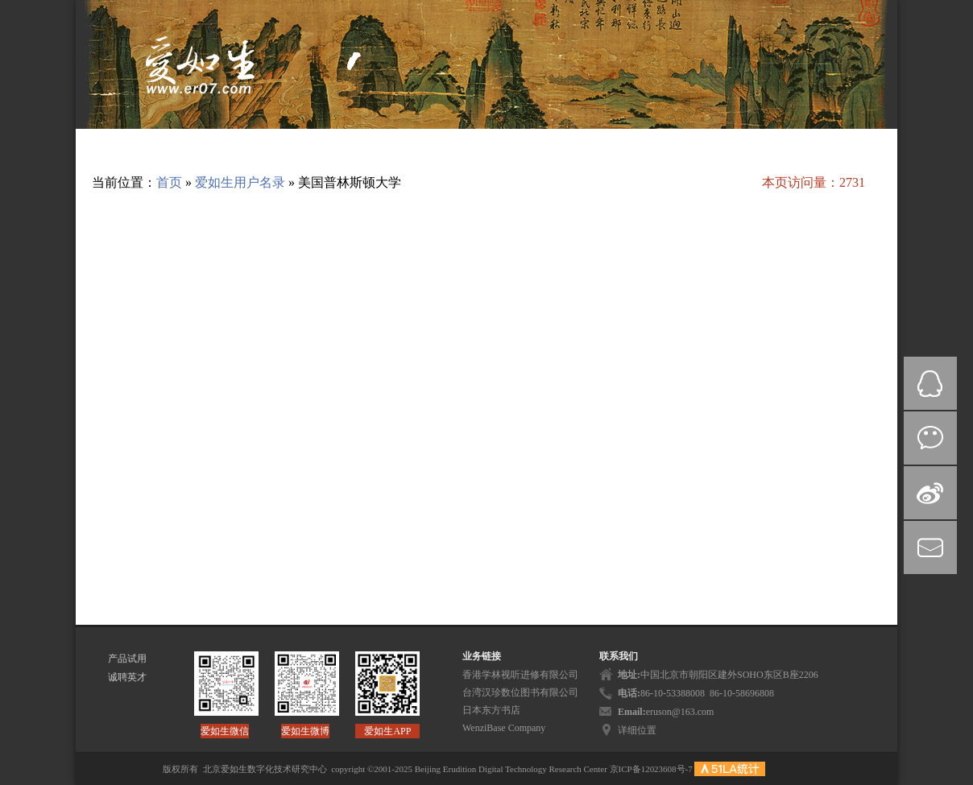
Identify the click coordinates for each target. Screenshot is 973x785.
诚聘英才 (127, 677)
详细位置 (637, 730)
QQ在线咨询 (930, 383)
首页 (169, 182)
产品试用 (127, 658)
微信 (930, 438)
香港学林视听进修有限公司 (520, 674)
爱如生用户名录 (240, 182)
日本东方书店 (491, 710)
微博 (930, 492)
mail (930, 547)
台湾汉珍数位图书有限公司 (520, 692)
